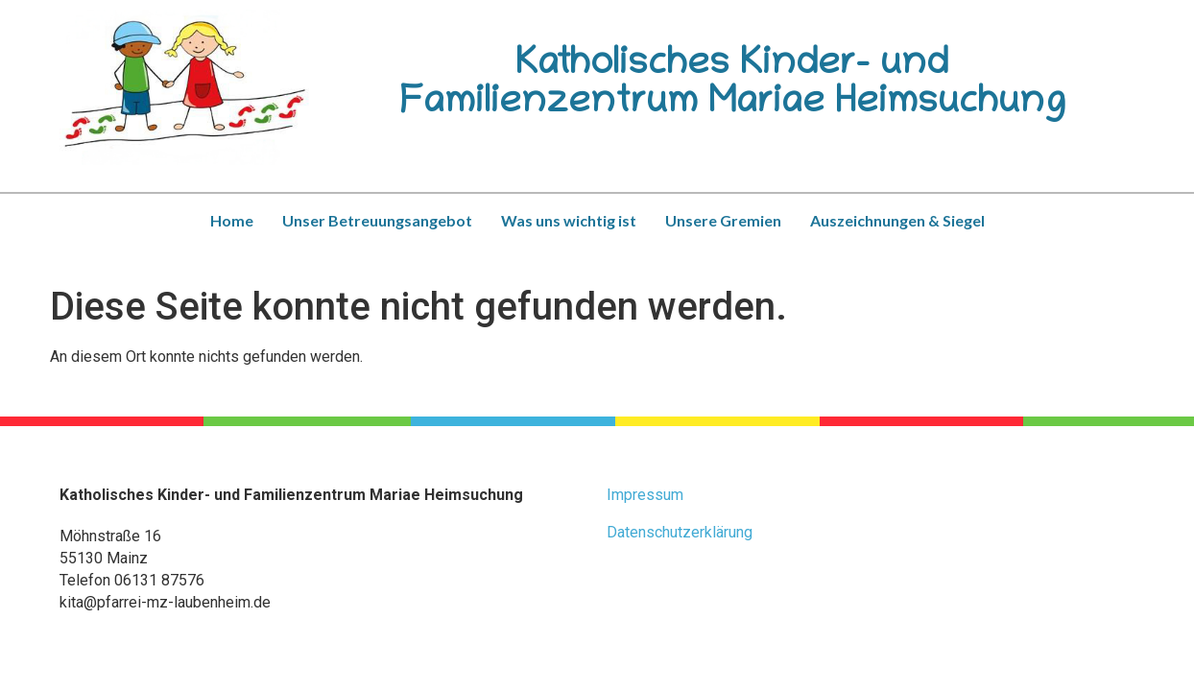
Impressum (645, 495)
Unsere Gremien (723, 220)
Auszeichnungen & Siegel (897, 220)
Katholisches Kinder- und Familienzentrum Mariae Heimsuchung (732, 85)
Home (231, 220)
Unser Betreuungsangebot (377, 220)
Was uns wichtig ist (568, 220)
